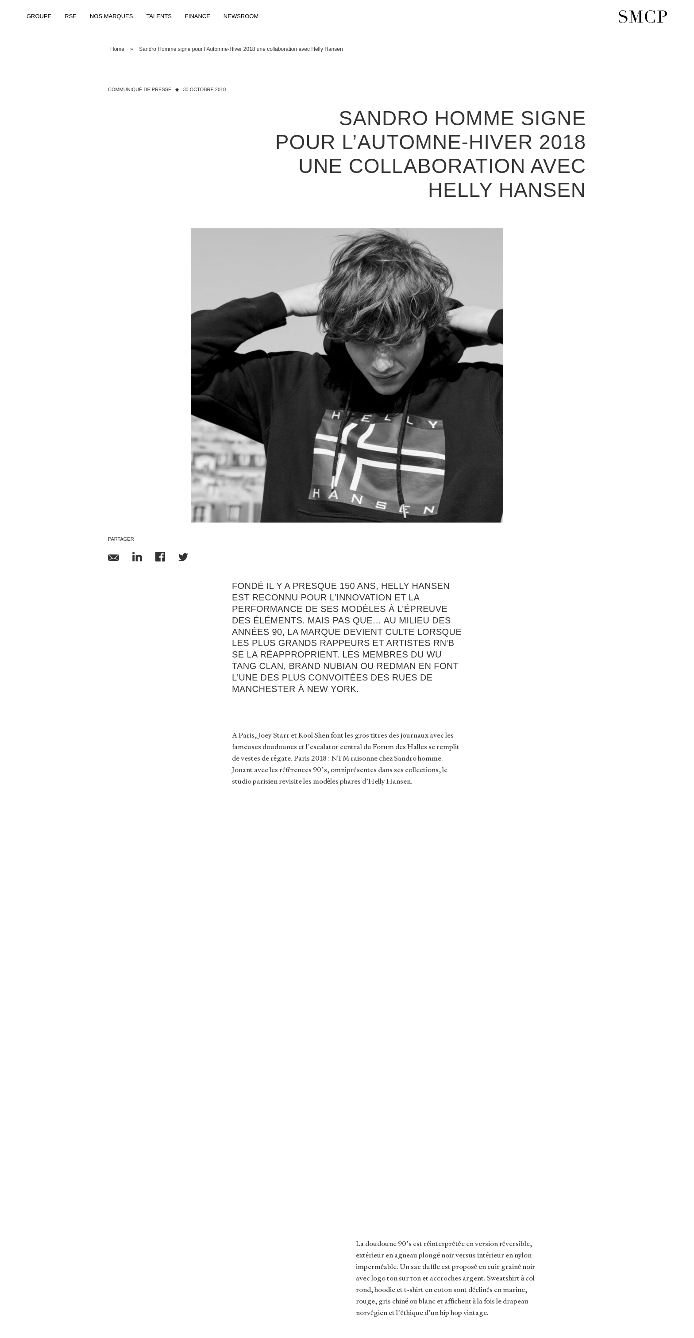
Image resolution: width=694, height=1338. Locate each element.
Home (117, 49)
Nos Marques (111, 16)
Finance (197, 16)
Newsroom (241, 16)
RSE (71, 16)
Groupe (39, 16)
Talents (158, 16)
